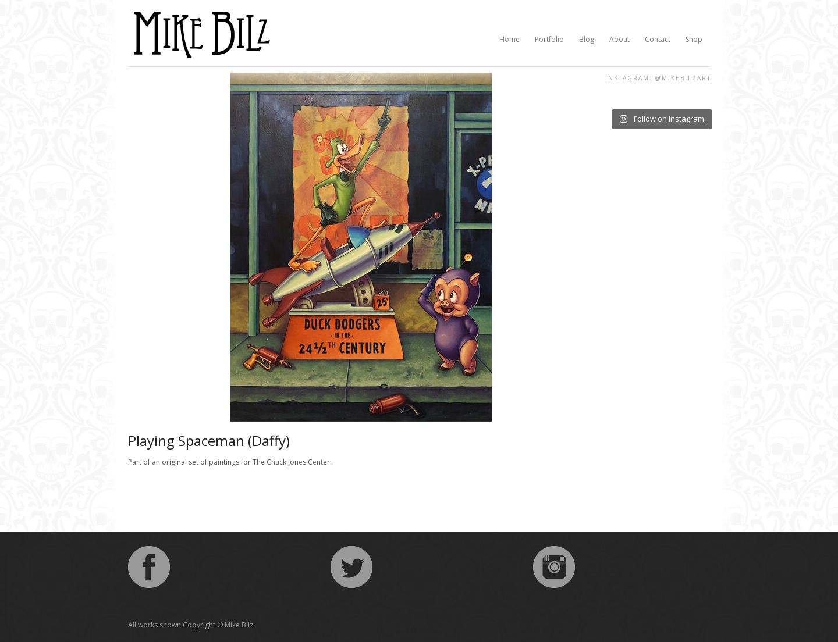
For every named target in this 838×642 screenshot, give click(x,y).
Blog (586, 39)
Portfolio (549, 39)
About (619, 39)
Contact (657, 39)
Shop (694, 39)
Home (509, 39)
